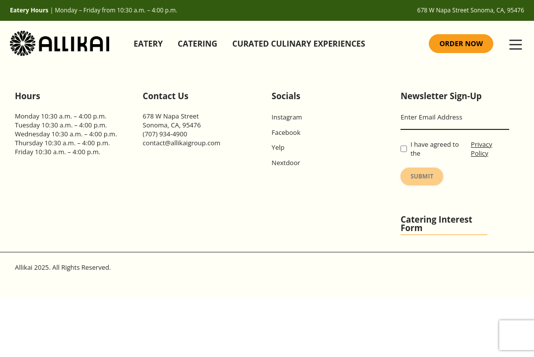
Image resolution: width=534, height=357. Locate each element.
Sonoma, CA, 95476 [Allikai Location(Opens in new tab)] (172, 124)
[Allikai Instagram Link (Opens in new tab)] (328, 117)
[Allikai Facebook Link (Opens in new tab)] (328, 132)
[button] (516, 43)
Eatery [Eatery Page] (148, 43)
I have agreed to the (454, 149)
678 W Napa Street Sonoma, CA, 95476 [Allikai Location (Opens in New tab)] (470, 10)
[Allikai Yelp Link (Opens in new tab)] (328, 147)
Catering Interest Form (436, 224)
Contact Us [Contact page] (166, 96)
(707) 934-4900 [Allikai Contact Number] (165, 133)
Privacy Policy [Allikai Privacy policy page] (481, 149)
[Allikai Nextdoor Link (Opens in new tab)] (328, 162)
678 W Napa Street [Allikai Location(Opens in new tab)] (171, 116)
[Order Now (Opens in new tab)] (461, 43)
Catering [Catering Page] (197, 43)
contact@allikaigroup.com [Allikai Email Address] (181, 142)
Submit (421, 176)
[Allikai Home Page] (62, 43)
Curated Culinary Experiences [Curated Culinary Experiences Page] (298, 43)
